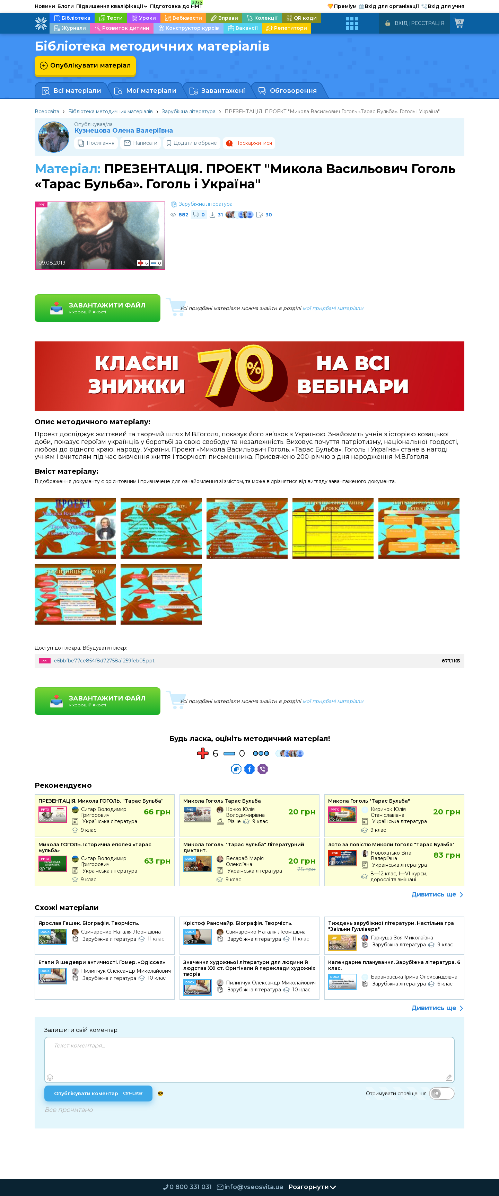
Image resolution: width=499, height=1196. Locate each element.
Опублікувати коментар (98, 1093)
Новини (45, 6)
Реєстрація (428, 23)
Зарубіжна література (189, 111)
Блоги (66, 6)
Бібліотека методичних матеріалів (110, 111)
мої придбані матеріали (333, 308)
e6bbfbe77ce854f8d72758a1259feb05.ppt (104, 661)
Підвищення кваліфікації (112, 6)
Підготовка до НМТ (176, 5)
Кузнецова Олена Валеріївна (123, 130)
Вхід (401, 23)
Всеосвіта (47, 111)
